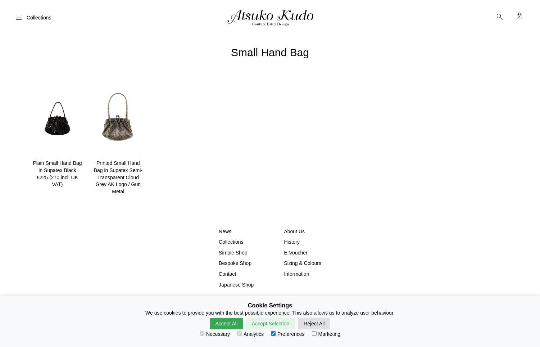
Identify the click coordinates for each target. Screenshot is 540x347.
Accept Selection (270, 323)
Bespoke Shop (235, 263)
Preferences (287, 334)
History (292, 242)
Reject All (314, 323)
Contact (227, 274)
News (225, 231)
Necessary (215, 334)
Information (296, 274)
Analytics (250, 334)
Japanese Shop (236, 285)
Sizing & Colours (302, 263)
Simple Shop (233, 253)
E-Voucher (295, 253)
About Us (294, 231)
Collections (231, 242)
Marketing (326, 334)
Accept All (226, 323)
